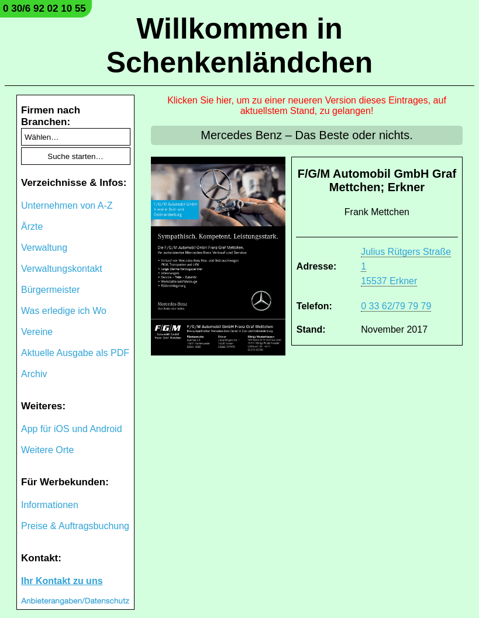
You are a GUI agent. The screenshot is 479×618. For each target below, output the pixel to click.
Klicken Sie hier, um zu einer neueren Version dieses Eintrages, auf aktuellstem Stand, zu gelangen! (306, 105)
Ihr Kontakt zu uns (62, 581)
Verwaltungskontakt (61, 269)
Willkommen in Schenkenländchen (239, 45)
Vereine (37, 332)
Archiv (34, 374)
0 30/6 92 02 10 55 (44, 8)
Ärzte (32, 227)
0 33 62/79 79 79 (396, 306)
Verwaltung (44, 248)
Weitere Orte (47, 450)
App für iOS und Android (71, 429)
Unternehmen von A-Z (67, 205)
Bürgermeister (50, 290)
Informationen (49, 505)
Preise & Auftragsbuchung (75, 526)
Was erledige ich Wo (63, 311)
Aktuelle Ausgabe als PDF (75, 353)
